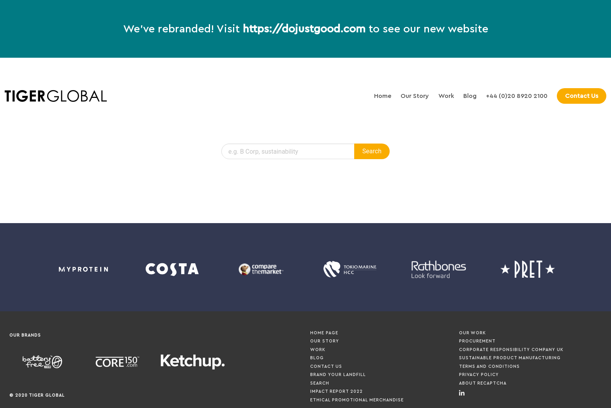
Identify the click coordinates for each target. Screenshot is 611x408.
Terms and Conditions (489, 366)
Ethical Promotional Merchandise (357, 400)
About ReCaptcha (483, 383)
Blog (470, 96)
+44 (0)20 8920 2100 (516, 96)
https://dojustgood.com (304, 28)
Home (382, 96)
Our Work (472, 333)
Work (446, 96)
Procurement (477, 341)
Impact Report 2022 (336, 391)
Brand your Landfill (338, 375)
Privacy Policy (479, 375)
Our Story (415, 96)
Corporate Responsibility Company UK (511, 350)
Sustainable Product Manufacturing (510, 358)
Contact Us (326, 366)
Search (319, 383)
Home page (324, 333)
